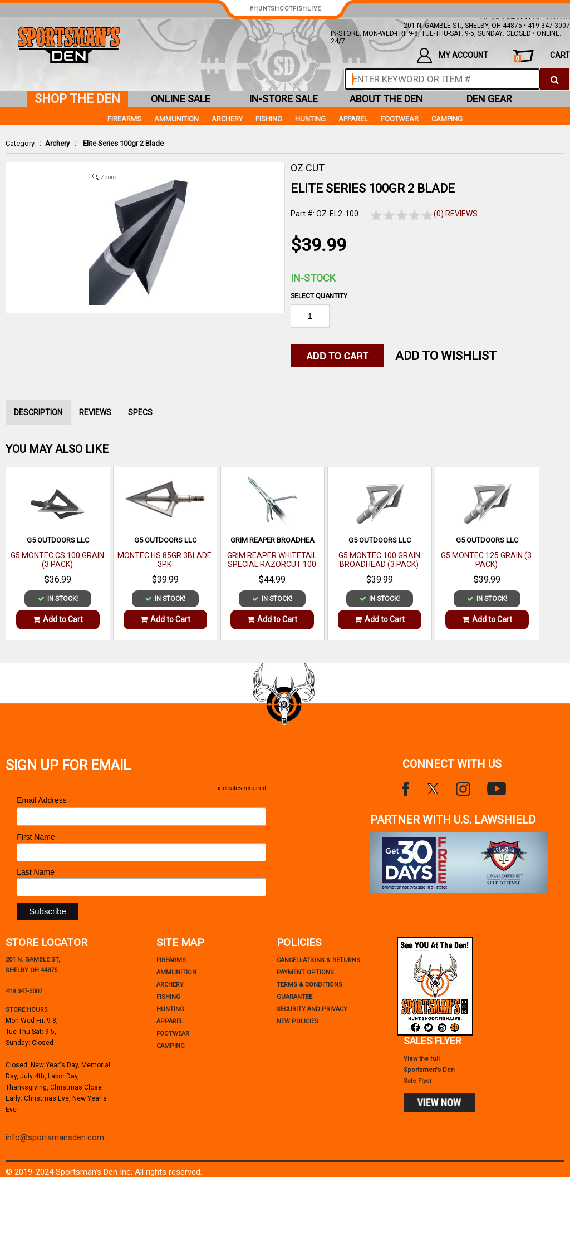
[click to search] (554, 79)
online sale (180, 99)
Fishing (268, 119)
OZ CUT (308, 168)
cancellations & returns (318, 960)
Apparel (353, 119)
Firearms (124, 119)
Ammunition (176, 119)
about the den (386, 99)
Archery (57, 143)
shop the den (77, 99)
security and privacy (312, 1009)
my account (452, 55)
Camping (447, 119)
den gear (489, 99)
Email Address (45, 800)
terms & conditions (309, 984)
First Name (36, 836)
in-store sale (283, 99)
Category (20, 143)
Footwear (400, 119)
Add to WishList (446, 356)
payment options (305, 972)
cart (542, 56)
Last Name (36, 872)
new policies (297, 1021)
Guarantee (294, 996)
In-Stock (313, 278)
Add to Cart (58, 619)
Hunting (310, 119)
